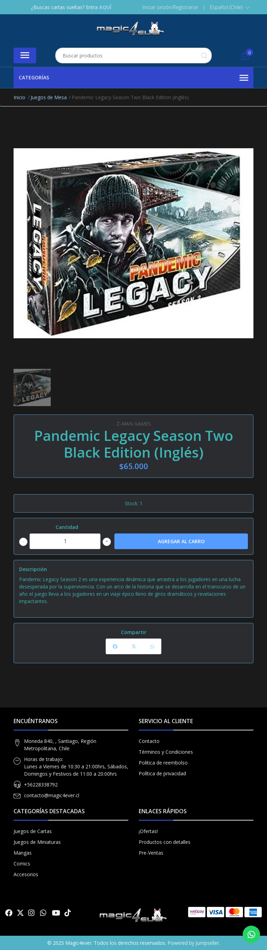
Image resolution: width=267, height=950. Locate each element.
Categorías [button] (133, 78)
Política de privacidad (162, 773)
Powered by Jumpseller (193, 943)
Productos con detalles (165, 842)
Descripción (33, 569)
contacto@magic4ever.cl (51, 795)
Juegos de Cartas (33, 831)
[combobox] (133, 55)
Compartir (133, 632)
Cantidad (67, 527)
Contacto (149, 741)
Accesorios (26, 874)
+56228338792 (41, 784)
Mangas (23, 852)
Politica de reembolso (163, 762)
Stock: (131, 503)
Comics (22, 863)
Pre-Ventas (151, 852)
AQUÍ (105, 7)
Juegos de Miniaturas (37, 842)
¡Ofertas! (148, 831)
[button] (230, 7)
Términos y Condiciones (166, 752)
